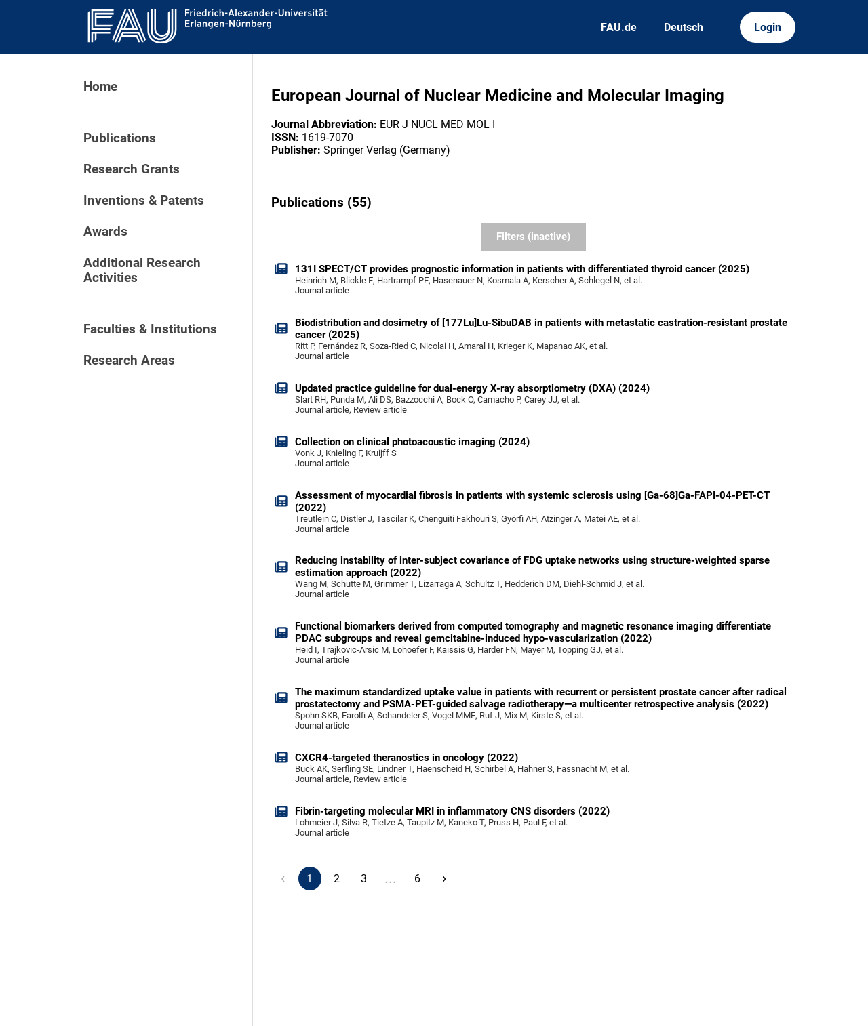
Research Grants (131, 169)
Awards (105, 231)
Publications (119, 138)
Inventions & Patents (143, 200)
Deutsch (683, 27)
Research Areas (129, 360)
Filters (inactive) (533, 236)
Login (767, 27)
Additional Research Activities (142, 270)
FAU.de (619, 27)
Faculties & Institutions (150, 329)
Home (100, 86)
